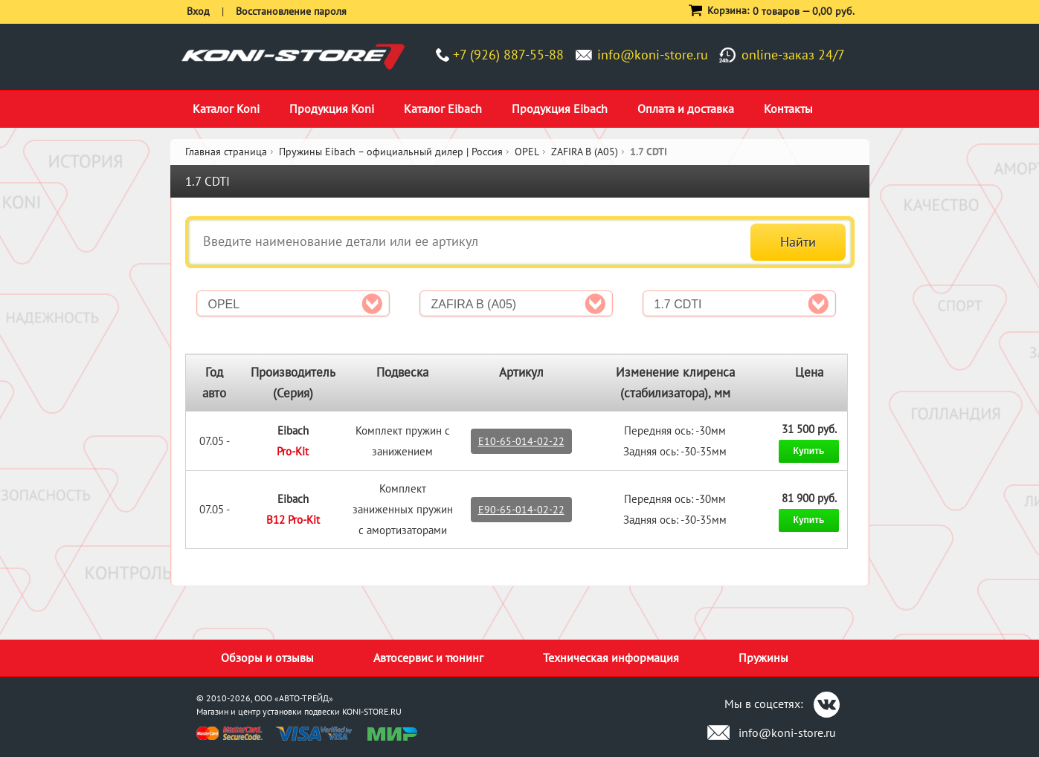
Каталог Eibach (443, 108)
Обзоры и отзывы (267, 657)
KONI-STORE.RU (372, 711)
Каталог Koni (226, 108)
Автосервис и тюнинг (428, 657)
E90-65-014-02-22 (521, 509)
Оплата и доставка (685, 108)
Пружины (763, 657)
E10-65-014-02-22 (521, 441)
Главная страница (226, 151)
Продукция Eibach (560, 108)
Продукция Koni (331, 108)
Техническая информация (611, 657)
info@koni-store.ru (652, 54)
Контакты (788, 108)
